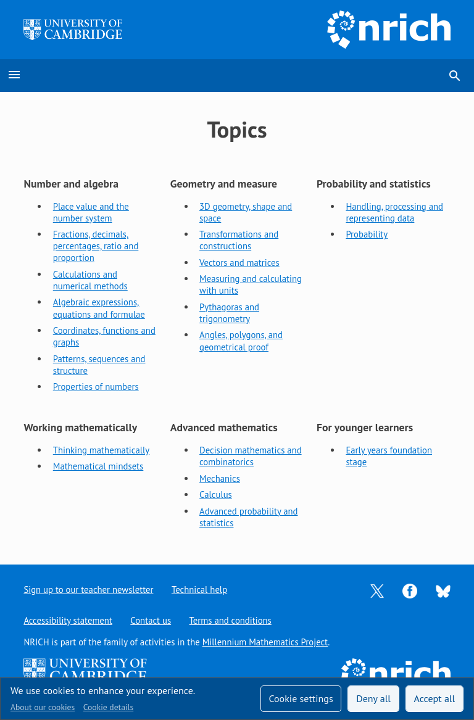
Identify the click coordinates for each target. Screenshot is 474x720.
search (454, 75)
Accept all (434, 698)
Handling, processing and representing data (394, 212)
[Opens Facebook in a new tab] (409, 590)
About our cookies (42, 707)
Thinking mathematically (101, 450)
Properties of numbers (96, 386)
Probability (367, 234)
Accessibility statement (67, 620)
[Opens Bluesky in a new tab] (443, 590)
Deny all (373, 698)
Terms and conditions (230, 620)
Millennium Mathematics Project (265, 642)
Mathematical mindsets (98, 466)
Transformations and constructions (238, 240)
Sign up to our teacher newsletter (88, 589)
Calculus (215, 494)
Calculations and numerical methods (90, 280)
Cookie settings (300, 698)
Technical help (199, 589)
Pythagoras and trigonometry (229, 313)
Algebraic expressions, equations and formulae (99, 308)
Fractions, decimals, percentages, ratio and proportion (96, 245)
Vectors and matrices (239, 262)
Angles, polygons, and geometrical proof (241, 340)
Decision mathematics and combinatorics (250, 456)
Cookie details (108, 707)
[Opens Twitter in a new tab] (377, 590)
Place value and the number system (91, 212)
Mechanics (219, 478)
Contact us (150, 620)
